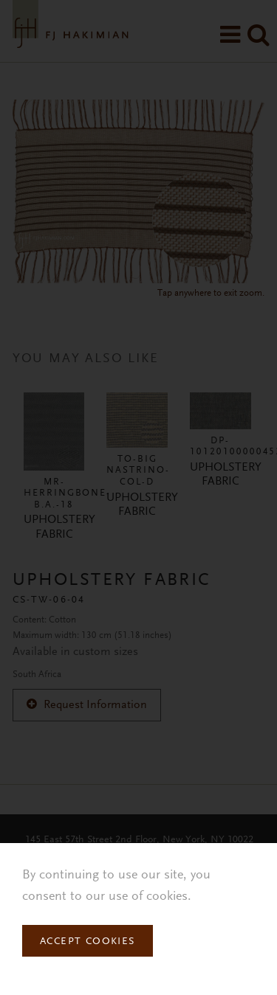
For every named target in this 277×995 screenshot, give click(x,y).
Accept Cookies (87, 942)
